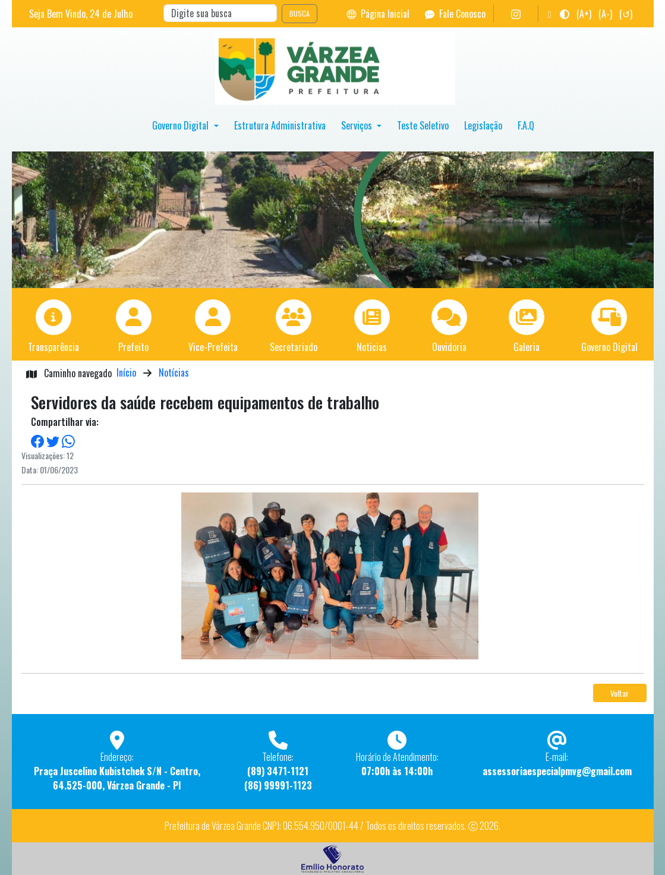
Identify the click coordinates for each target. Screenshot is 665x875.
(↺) (625, 14)
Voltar (619, 693)
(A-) (605, 14)
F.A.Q (526, 125)
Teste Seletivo (423, 125)
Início (126, 372)
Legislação (483, 125)
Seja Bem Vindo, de (81, 14)
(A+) (583, 14)
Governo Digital (181, 125)
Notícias (174, 372)
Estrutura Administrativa (280, 125)
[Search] (220, 13)
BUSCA (299, 13)
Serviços (357, 125)
